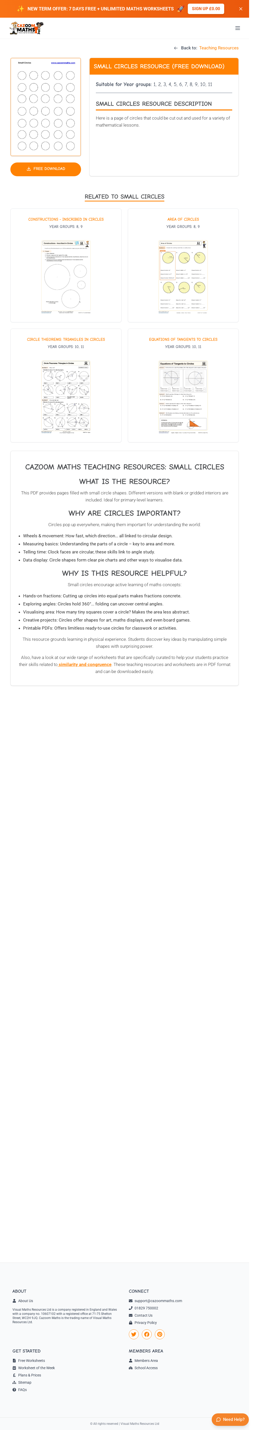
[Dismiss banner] (241, 9)
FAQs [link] (19, 1390)
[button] (46, 107)
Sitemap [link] (21, 1382)
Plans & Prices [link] (26, 1375)
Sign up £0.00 (206, 8)
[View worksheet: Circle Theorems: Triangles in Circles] (66, 385)
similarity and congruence (84, 664)
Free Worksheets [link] (28, 1361)
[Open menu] (237, 28)
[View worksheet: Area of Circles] (183, 265)
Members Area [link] (143, 1361)
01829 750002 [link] (143, 1308)
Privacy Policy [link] (143, 1323)
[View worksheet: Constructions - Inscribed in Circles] (66, 265)
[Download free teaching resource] (45, 169)
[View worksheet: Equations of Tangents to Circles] (183, 385)
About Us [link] (22, 1301)
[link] (134, 1334)
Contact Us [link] (140, 1315)
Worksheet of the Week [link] (33, 1368)
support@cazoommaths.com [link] (155, 1301)
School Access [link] (143, 1368)
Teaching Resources (219, 47)
